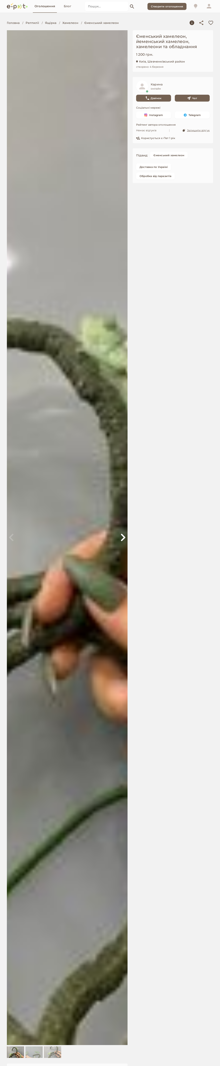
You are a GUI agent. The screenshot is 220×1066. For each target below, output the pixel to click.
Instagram (153, 115)
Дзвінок (154, 98)
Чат (192, 98)
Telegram (192, 115)
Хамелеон (70, 23)
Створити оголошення (167, 6)
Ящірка (50, 23)
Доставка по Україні (154, 167)
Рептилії (32, 23)
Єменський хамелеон (101, 23)
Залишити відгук (196, 130)
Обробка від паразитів (155, 176)
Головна (13, 23)
